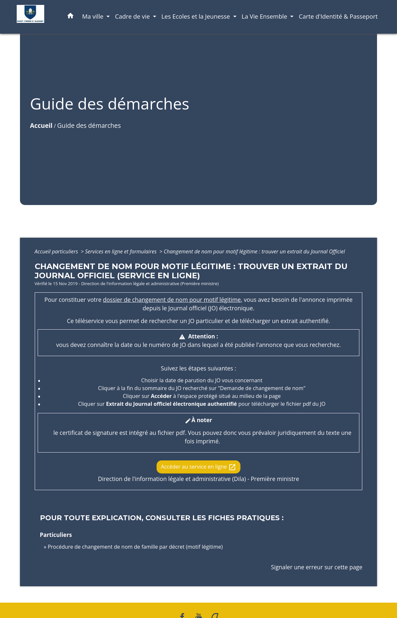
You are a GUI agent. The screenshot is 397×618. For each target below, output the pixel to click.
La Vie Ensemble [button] (265, 16)
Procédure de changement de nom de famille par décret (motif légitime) (135, 546)
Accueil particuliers (57, 251)
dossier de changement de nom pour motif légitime (172, 299)
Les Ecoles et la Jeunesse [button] (196, 16)
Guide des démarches (89, 125)
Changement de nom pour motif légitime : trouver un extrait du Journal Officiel (254, 251)
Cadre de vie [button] (133, 16)
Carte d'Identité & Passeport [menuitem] (338, 16)
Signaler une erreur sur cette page (316, 567)
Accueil (41, 125)
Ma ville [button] (93, 16)
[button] (70, 17)
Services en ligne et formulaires (121, 251)
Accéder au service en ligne (198, 467)
